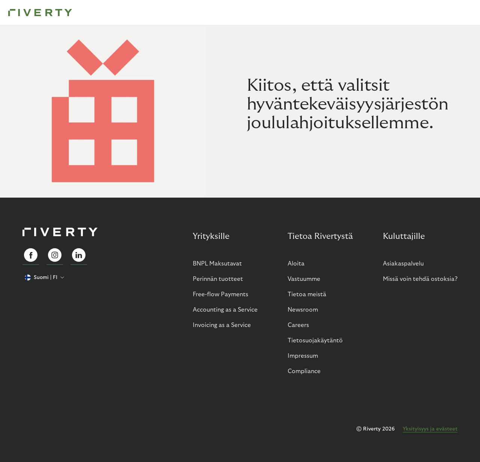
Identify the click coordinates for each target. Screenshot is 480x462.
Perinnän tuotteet (218, 279)
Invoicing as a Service (222, 325)
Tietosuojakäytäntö (315, 341)
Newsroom (303, 310)
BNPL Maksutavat (217, 264)
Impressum (303, 356)
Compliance (304, 371)
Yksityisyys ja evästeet (430, 429)
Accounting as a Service (225, 310)
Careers (298, 325)
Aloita (296, 264)
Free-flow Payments (220, 294)
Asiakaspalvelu (403, 264)
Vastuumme (304, 279)
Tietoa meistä (307, 294)
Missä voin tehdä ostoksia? (420, 279)
